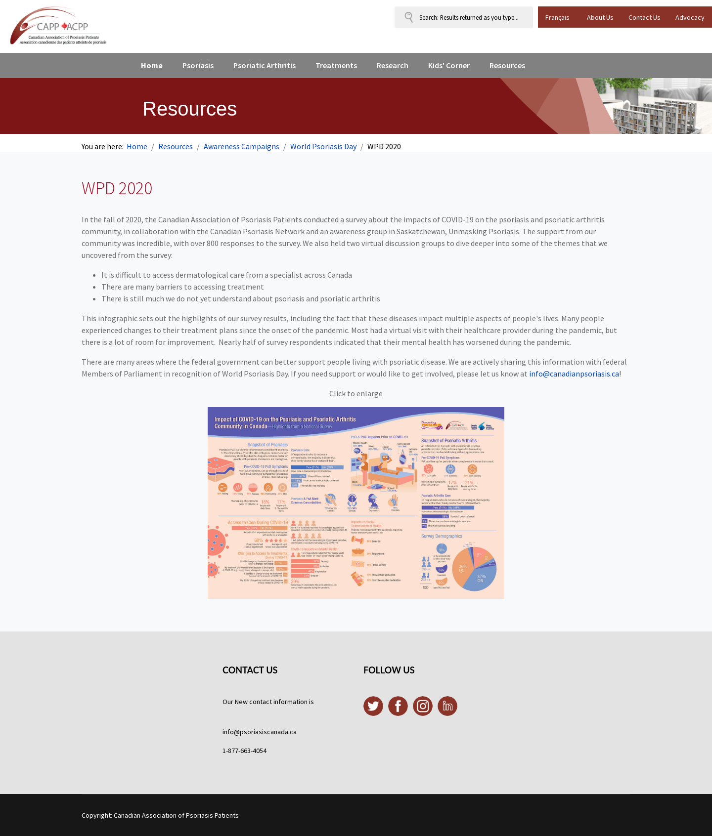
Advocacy (690, 17)
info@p (233, 731)
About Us (600, 17)
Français (557, 17)
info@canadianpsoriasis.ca (574, 373)
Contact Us (644, 17)
